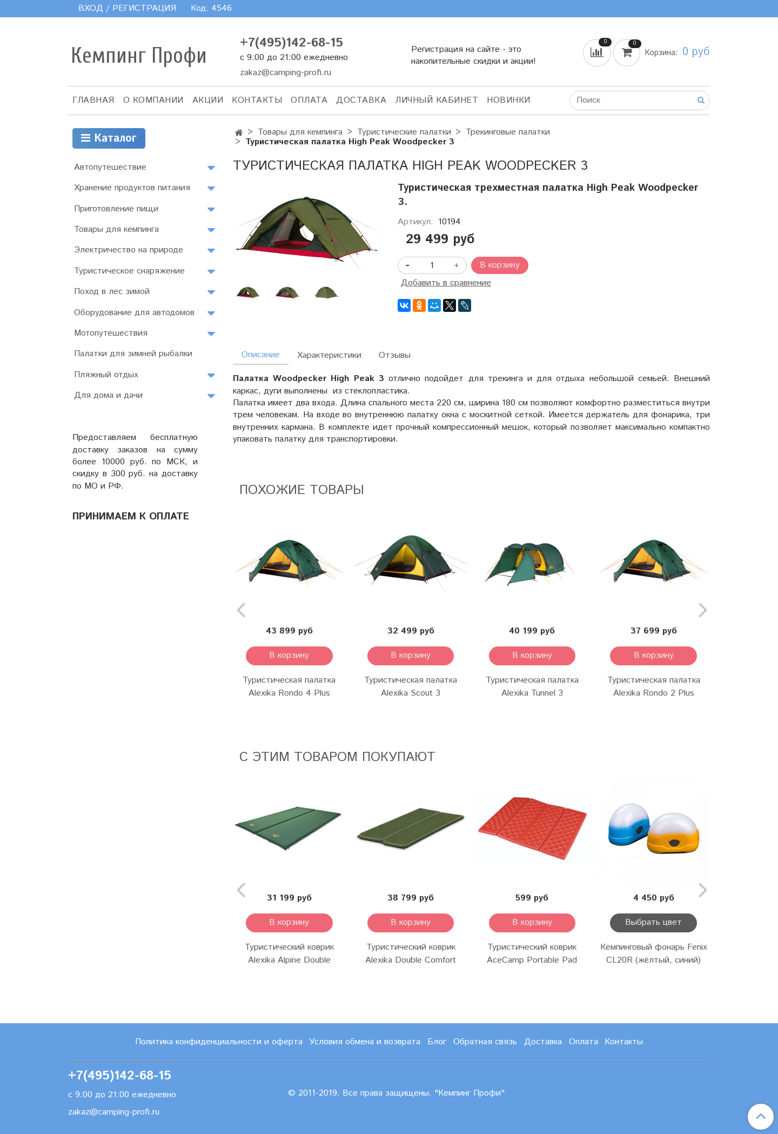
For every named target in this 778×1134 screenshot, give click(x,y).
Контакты (257, 100)
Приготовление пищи (116, 209)
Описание (261, 355)
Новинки (509, 100)
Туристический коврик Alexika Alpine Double (289, 953)
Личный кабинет (436, 100)
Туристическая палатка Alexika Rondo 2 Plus (653, 686)
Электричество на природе (128, 250)
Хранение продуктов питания (132, 188)
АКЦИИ (208, 100)
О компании (153, 100)
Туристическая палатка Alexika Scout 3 (410, 686)
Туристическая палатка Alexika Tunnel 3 (532, 686)
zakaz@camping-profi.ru (285, 72)
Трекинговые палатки (508, 132)
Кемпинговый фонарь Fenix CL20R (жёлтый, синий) (653, 953)
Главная (93, 100)
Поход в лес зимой (112, 291)
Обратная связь (485, 1042)
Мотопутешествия (110, 333)
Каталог (109, 138)
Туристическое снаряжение (129, 271)
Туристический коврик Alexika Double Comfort (410, 953)
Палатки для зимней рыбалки (133, 354)
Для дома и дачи (108, 395)
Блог (436, 1042)
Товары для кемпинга (300, 132)
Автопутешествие (110, 167)
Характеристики (329, 355)
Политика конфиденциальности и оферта (219, 1042)
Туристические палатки (404, 132)
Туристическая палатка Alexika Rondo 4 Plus (289, 686)
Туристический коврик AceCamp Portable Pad (532, 953)
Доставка (361, 100)
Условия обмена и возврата (364, 1042)
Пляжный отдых (106, 375)
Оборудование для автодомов (134, 312)
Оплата (309, 100)
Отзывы (395, 355)
